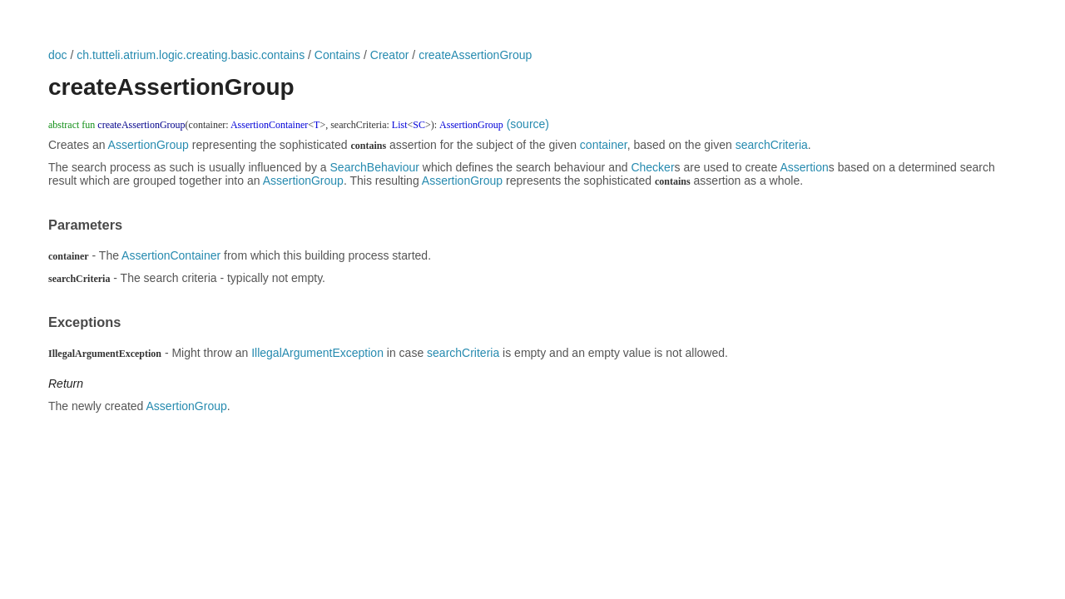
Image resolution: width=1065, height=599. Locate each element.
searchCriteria (772, 144)
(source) (528, 124)
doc (57, 55)
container (603, 144)
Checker (652, 167)
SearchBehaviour (374, 167)
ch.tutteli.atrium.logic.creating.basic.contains (191, 55)
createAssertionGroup (475, 55)
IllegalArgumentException (317, 352)
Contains (337, 55)
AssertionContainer (170, 255)
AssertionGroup (148, 144)
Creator (389, 55)
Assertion (804, 167)
